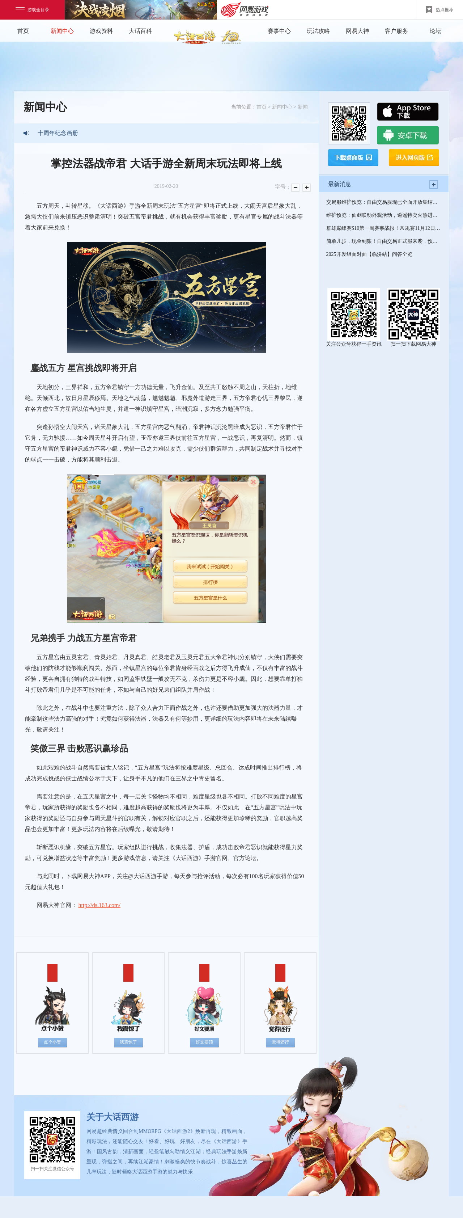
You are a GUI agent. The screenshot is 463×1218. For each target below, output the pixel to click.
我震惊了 (128, 1042)
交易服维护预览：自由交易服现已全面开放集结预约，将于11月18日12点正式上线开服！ (383, 202)
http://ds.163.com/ (99, 905)
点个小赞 (52, 1042)
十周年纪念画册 (58, 133)
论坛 (435, 31)
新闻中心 (62, 31)
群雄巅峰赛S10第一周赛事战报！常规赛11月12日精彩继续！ (383, 228)
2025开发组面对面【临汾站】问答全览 (369, 254)
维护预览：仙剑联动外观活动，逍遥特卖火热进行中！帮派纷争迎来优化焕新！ (383, 215)
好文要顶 (204, 1042)
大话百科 (140, 31)
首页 (23, 31)
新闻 (303, 107)
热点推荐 (439, 9)
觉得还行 (280, 1042)
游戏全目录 (32, 9)
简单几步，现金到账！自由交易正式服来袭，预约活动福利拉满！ (383, 241)
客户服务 (396, 31)
